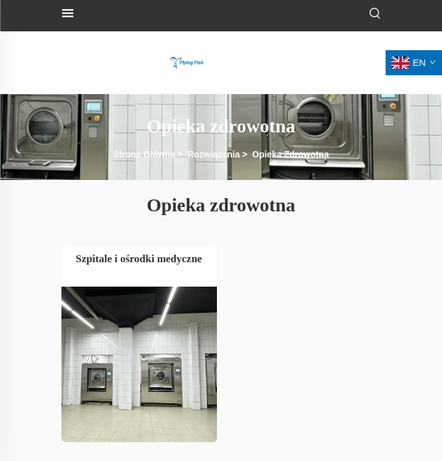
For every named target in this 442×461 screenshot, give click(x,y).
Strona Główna (144, 154)
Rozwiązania (213, 154)
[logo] (187, 61)
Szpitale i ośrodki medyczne (139, 259)
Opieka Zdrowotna (290, 154)
